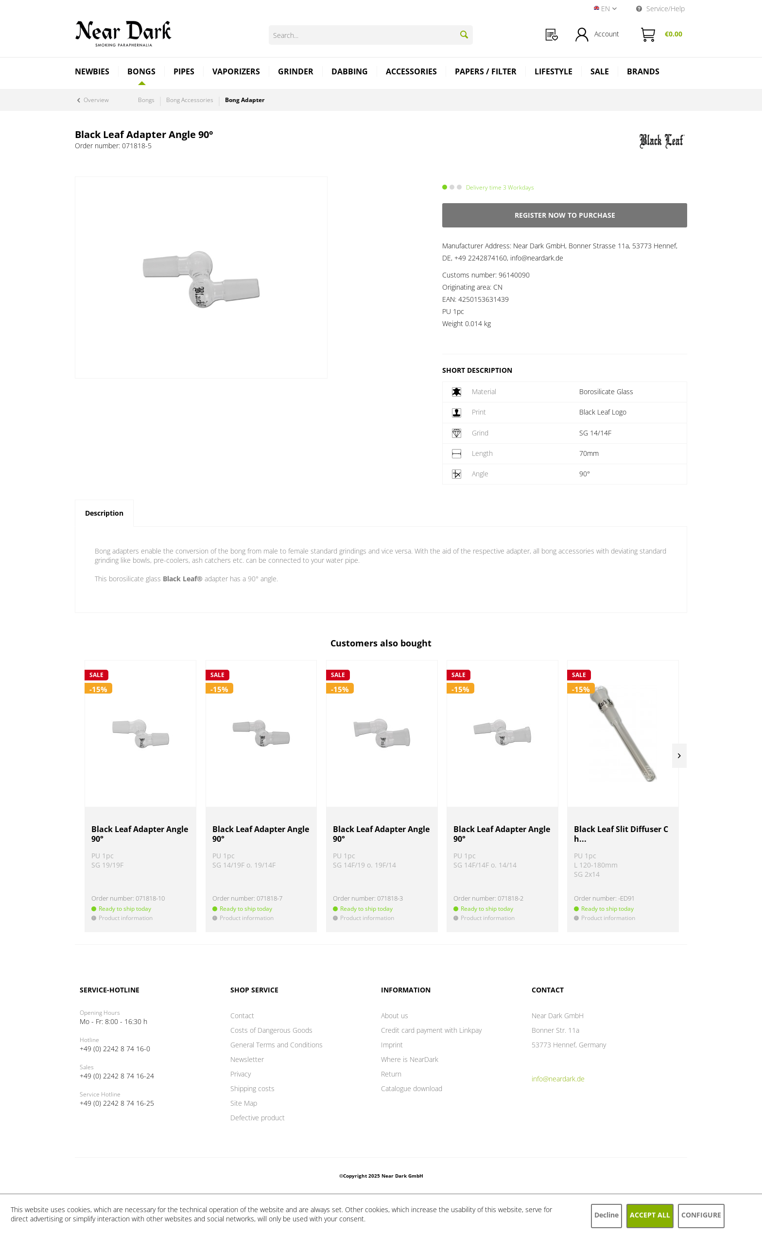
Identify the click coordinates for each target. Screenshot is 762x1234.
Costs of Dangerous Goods (271, 1030)
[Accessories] (411, 73)
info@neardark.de (558, 1078)
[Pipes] (184, 73)
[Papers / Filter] (486, 73)
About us (394, 1015)
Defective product (257, 1117)
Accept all (650, 1214)
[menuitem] (552, 35)
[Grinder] (296, 73)
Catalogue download (411, 1088)
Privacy (240, 1073)
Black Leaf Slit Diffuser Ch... (621, 834)
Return (391, 1073)
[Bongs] (142, 71)
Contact (242, 1015)
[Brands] (643, 73)
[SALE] (600, 73)
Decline (606, 1214)
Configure (701, 1214)
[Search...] (371, 35)
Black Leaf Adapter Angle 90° (139, 834)
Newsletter (247, 1059)
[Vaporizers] (236, 73)
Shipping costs (252, 1088)
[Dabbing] (350, 73)
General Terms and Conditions (276, 1044)
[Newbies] (92, 73)
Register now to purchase (565, 215)
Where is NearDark (409, 1059)
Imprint (392, 1044)
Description (104, 513)
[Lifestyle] (554, 73)
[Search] (464, 34)
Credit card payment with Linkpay (431, 1030)
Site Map (243, 1103)
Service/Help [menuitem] (660, 8)
